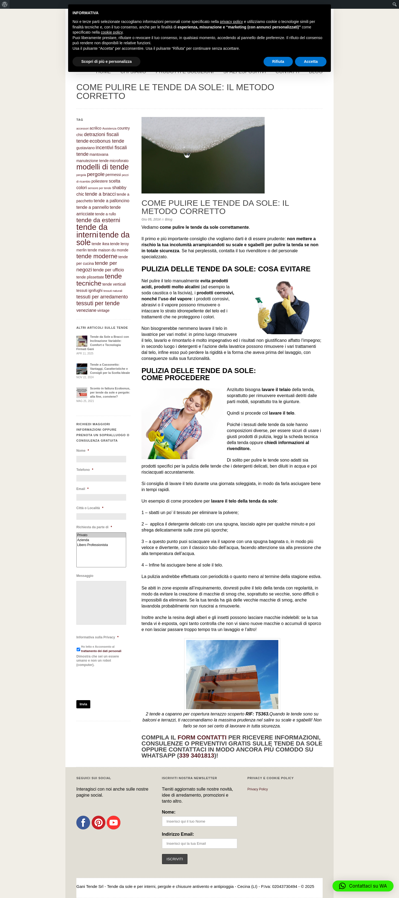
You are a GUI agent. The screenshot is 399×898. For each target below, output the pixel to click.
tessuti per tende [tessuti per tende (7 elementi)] (98, 303)
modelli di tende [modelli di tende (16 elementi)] (102, 167)
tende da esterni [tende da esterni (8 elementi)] (98, 220)
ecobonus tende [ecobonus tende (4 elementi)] (106, 141)
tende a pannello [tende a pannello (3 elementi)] (92, 207)
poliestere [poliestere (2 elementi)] (99, 181)
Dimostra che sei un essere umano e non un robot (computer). (97, 661)
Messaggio (84, 576)
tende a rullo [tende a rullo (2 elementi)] (105, 214)
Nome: (169, 812)
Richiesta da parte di (94, 527)
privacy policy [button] (231, 21)
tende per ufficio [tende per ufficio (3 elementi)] (108, 269)
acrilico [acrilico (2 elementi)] (95, 128)
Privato (101, 535)
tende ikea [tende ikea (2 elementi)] (100, 244)
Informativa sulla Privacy (97, 637)
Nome (82, 451)
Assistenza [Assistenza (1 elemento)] (109, 128)
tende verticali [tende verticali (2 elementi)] (114, 284)
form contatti (202, 737)
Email (82, 489)
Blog (168, 219)
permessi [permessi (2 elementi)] (113, 174)
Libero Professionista (101, 544)
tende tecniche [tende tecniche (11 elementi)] (99, 279)
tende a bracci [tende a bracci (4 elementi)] (100, 194)
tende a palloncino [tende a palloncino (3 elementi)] (111, 200)
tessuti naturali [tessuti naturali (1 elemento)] (112, 290)
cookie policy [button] (112, 32)
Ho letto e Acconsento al (101, 649)
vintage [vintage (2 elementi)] (103, 310)
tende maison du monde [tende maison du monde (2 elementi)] (108, 250)
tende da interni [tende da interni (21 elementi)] (92, 230)
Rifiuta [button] (278, 61)
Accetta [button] (311, 61)
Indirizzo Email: (178, 834)
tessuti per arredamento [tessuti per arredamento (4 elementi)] (102, 297)
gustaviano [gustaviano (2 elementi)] (85, 148)
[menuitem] (5, 4)
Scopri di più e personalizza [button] (106, 61)
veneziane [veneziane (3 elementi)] (86, 310)
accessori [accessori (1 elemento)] (82, 128)
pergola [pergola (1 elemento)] (81, 175)
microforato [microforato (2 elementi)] (118, 161)
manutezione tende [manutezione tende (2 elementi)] (92, 161)
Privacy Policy (257, 789)
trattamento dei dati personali (101, 651)
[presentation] (118, 683)
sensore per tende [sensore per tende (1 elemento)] (99, 188)
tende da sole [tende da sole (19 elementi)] (103, 238)
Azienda (101, 540)
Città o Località (89, 508)
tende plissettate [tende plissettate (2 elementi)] (90, 277)
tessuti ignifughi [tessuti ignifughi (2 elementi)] (89, 290)
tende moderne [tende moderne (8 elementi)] (96, 256)
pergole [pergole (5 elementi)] (96, 174)
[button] (363, 886)
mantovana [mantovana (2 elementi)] (98, 154)
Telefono (84, 470)
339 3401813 (196, 755)
